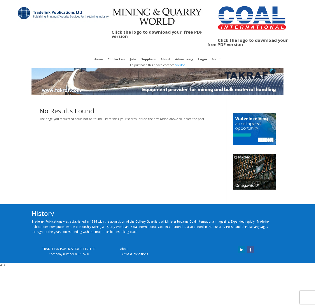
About (165, 59)
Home (98, 59)
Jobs (133, 59)
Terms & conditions (134, 293)
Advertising (184, 59)
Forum (217, 59)
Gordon (180, 65)
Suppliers (148, 59)
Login (202, 59)
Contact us (116, 59)
